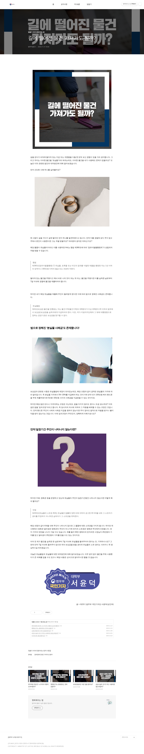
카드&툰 (77, 4)
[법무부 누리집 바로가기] (15, 737)
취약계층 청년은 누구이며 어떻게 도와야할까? (46, 626)
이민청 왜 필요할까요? (38, 635)
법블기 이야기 (35, 622)
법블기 (89, 4)
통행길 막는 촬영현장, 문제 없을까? (42, 628)
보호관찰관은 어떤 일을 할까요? (41, 631)
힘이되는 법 (44, 622)
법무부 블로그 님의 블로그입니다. (42, 703)
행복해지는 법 (37, 700)
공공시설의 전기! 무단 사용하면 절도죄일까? (45, 633)
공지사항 (64, 4)
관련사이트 (125, 737)
